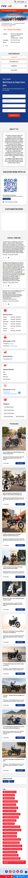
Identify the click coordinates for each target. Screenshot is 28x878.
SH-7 (12, 781)
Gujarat (12, 343)
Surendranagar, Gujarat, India (10, 393)
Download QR (6, 198)
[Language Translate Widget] (21, 1)
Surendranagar (13, 346)
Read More (20, 463)
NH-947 (6, 781)
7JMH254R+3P (6, 392)
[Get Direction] (19, 393)
